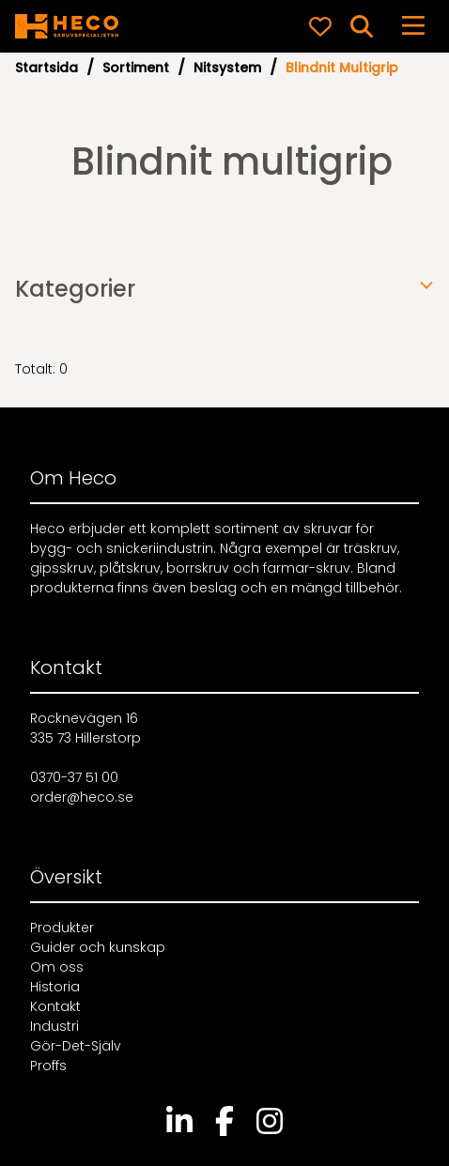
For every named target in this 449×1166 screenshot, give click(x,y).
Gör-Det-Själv (75, 1045)
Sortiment (135, 67)
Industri (54, 1026)
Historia (55, 986)
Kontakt (55, 1006)
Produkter (62, 927)
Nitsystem (227, 67)
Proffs (48, 1065)
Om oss (57, 967)
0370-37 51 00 (74, 777)
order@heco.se (81, 797)
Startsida (46, 67)
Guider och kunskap (97, 947)
